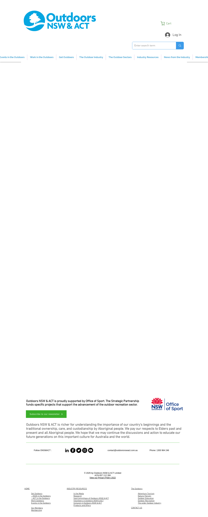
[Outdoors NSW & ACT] (72, 450)
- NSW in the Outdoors (41, 496)
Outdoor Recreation (146, 501)
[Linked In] (66, 450)
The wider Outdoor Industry (149, 503)
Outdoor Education (146, 498)
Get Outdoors (36, 493)
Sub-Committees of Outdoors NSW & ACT (91, 498)
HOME (27, 489)
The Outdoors (136, 489)
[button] (172, 23)
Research (78, 496)
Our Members (37, 508)
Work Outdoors (37, 501)
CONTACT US (136, 508)
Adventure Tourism (146, 493)
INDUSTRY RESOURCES (77, 489)
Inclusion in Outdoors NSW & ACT (88, 503)
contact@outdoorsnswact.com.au (123, 450)
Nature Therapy (144, 496)
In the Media (79, 493)
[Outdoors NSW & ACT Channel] (90, 450)
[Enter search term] (151, 45)
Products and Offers (82, 505)
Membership (36, 510)
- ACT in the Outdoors (40, 498)
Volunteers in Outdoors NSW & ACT (88, 501)
